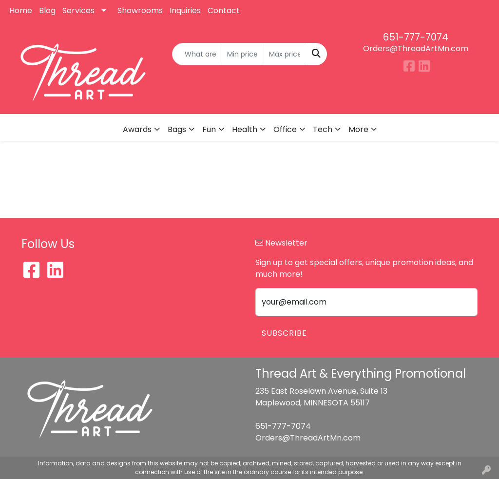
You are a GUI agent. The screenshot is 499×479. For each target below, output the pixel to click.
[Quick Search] (197, 54)
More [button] (358, 129)
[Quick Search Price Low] (243, 54)
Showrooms (140, 10)
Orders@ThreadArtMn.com (415, 48)
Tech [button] (322, 129)
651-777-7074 (415, 37)
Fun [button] (209, 129)
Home (20, 10)
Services (78, 10)
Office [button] (285, 129)
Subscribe (284, 333)
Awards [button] (137, 129)
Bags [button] (177, 129)
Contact (224, 10)
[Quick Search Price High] (285, 54)
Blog (47, 10)
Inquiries (185, 10)
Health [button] (244, 129)
